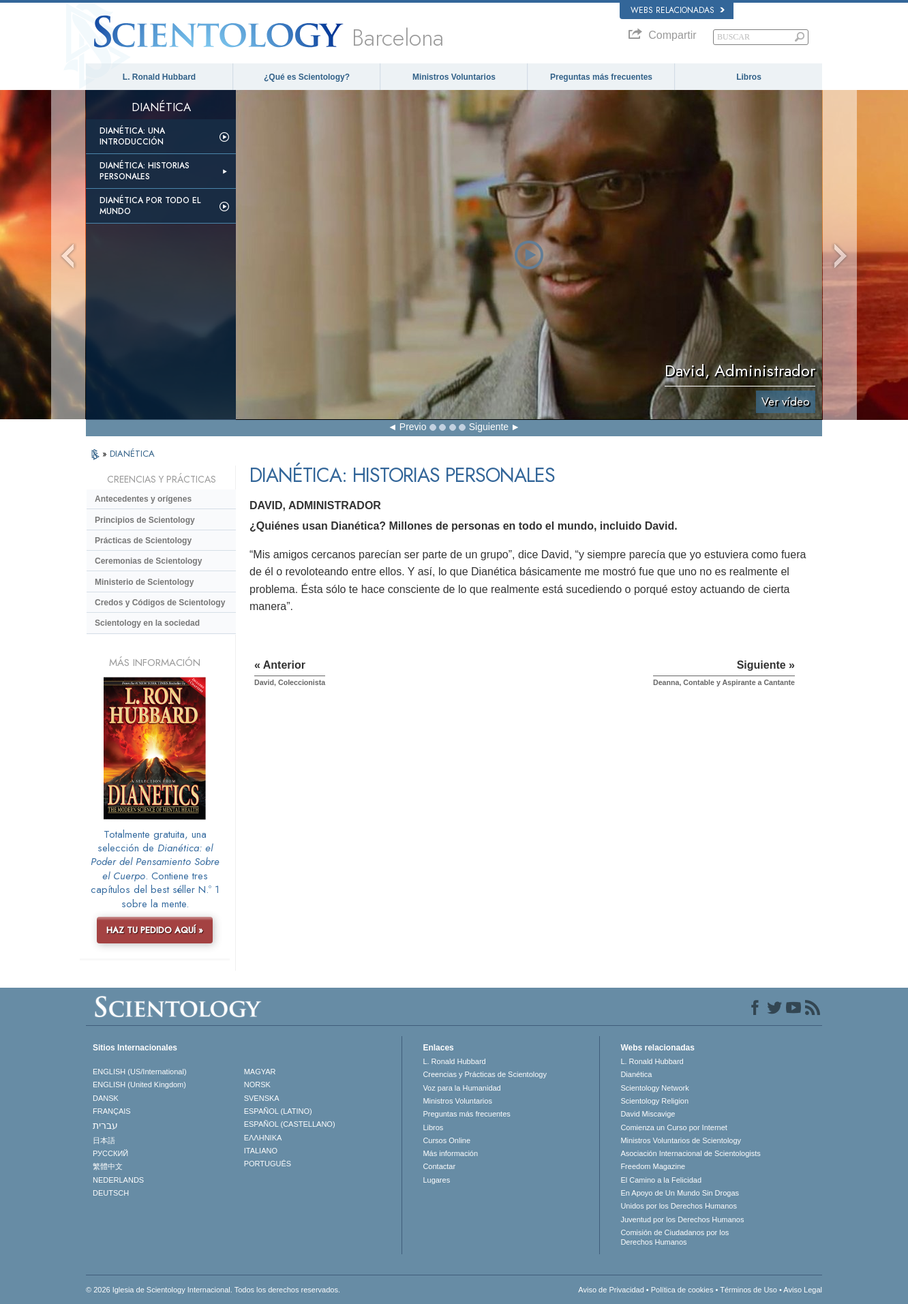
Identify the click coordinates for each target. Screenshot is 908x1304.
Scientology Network (654, 1088)
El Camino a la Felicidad (660, 1180)
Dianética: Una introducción (132, 136)
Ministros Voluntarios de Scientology (680, 1140)
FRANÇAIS (112, 1111)
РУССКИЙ (110, 1153)
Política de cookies (682, 1290)
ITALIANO (260, 1151)
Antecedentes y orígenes (143, 499)
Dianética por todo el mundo (150, 205)
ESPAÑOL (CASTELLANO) (289, 1124)
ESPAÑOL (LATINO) (278, 1111)
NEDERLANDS (118, 1180)
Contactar (439, 1166)
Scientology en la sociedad (147, 623)
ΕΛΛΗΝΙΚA (263, 1138)
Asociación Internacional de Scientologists (690, 1153)
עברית (105, 1125)
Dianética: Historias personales (145, 171)
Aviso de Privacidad (611, 1290)
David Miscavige (647, 1114)
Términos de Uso (748, 1290)
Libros (748, 77)
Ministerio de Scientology (144, 582)
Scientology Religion (654, 1101)
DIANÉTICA (132, 453)
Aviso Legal (802, 1290)
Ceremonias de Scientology (148, 561)
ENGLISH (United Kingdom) (139, 1084)
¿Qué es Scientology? (307, 77)
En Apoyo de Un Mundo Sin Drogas (679, 1193)
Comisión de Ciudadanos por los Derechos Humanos (674, 1237)
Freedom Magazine (652, 1166)
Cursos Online (446, 1140)
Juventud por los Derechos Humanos (682, 1219)
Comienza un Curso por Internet (673, 1127)
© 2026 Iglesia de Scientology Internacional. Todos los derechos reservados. (213, 1290)
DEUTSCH (111, 1193)
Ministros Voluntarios (454, 77)
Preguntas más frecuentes (601, 77)
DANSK (106, 1098)
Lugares (436, 1180)
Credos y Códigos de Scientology (160, 602)
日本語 (104, 1140)
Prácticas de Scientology (143, 540)
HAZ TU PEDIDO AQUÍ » (154, 930)
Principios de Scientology (145, 520)
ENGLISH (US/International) (140, 1071)
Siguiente (489, 426)
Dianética (636, 1074)
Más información (450, 1153)
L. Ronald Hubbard (159, 77)
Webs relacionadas (678, 10)
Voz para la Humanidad (461, 1088)
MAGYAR (260, 1071)
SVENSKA (261, 1098)
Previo (413, 426)
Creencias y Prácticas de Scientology (485, 1074)
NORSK (257, 1084)
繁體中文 (108, 1166)
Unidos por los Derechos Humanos (678, 1206)
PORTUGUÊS (267, 1163)
